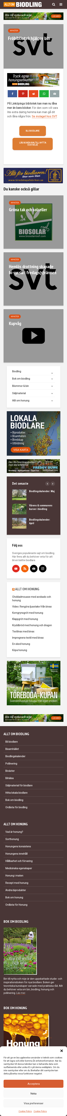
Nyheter (14, 31)
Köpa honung (19, 650)
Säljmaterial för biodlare (19, 785)
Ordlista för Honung (16, 904)
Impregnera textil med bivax (28, 637)
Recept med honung (16, 882)
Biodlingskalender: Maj (42, 491)
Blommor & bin (20, 386)
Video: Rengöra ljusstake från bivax (32, 606)
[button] (61, 1051)
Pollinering (11, 763)
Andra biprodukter (15, 890)
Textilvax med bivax (23, 631)
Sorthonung (12, 839)
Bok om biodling (21, 378)
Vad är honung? (14, 831)
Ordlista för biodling (16, 807)
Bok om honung (14, 897)
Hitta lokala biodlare (16, 792)
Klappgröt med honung (25, 619)
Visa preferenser (33, 1103)
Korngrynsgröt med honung (27, 612)
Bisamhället (12, 749)
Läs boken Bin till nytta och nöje (32, 144)
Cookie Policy (25, 1111)
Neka (33, 1093)
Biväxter (10, 770)
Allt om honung (20, 400)
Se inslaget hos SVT (44, 116)
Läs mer (20, 993)
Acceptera (34, 1083)
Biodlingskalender (15, 756)
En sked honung (21, 644)
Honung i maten (14, 875)
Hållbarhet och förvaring (19, 861)
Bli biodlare (32, 131)
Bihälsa (9, 778)
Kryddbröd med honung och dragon (32, 625)
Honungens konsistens (18, 846)
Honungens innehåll (16, 853)
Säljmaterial (19, 393)
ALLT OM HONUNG (27, 589)
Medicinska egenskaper (18, 868)
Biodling (16, 371)
